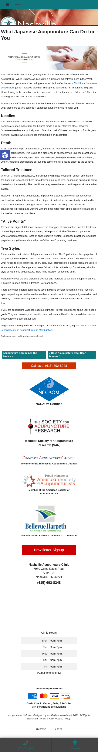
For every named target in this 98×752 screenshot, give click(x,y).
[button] (5, 155)
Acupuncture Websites (20, 715)
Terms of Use (46, 718)
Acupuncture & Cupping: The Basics (20, 355)
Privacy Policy (62, 718)
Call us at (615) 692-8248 (49, 366)
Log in (58, 729)
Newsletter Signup (49, 550)
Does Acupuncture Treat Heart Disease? (67, 355)
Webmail (41, 729)
